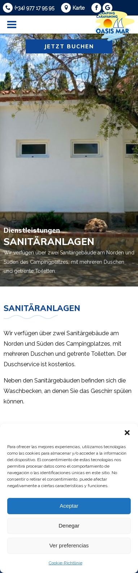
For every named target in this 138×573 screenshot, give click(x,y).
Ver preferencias (69, 545)
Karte (79, 8)
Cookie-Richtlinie (65, 562)
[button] (127, 432)
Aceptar (69, 506)
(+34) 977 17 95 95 (34, 8)
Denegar (69, 525)
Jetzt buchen (69, 46)
